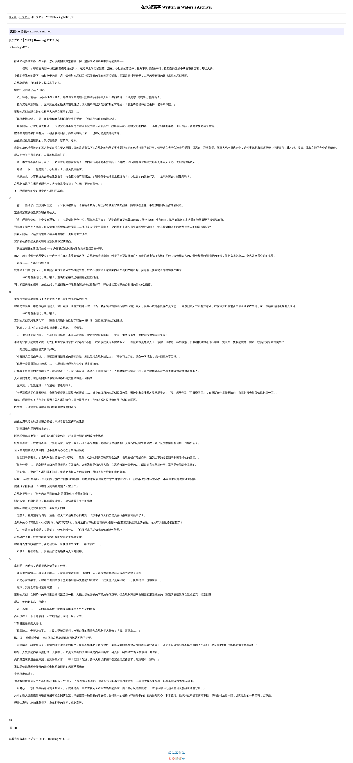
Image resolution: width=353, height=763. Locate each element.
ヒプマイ (24, 17)
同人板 (13, 17)
